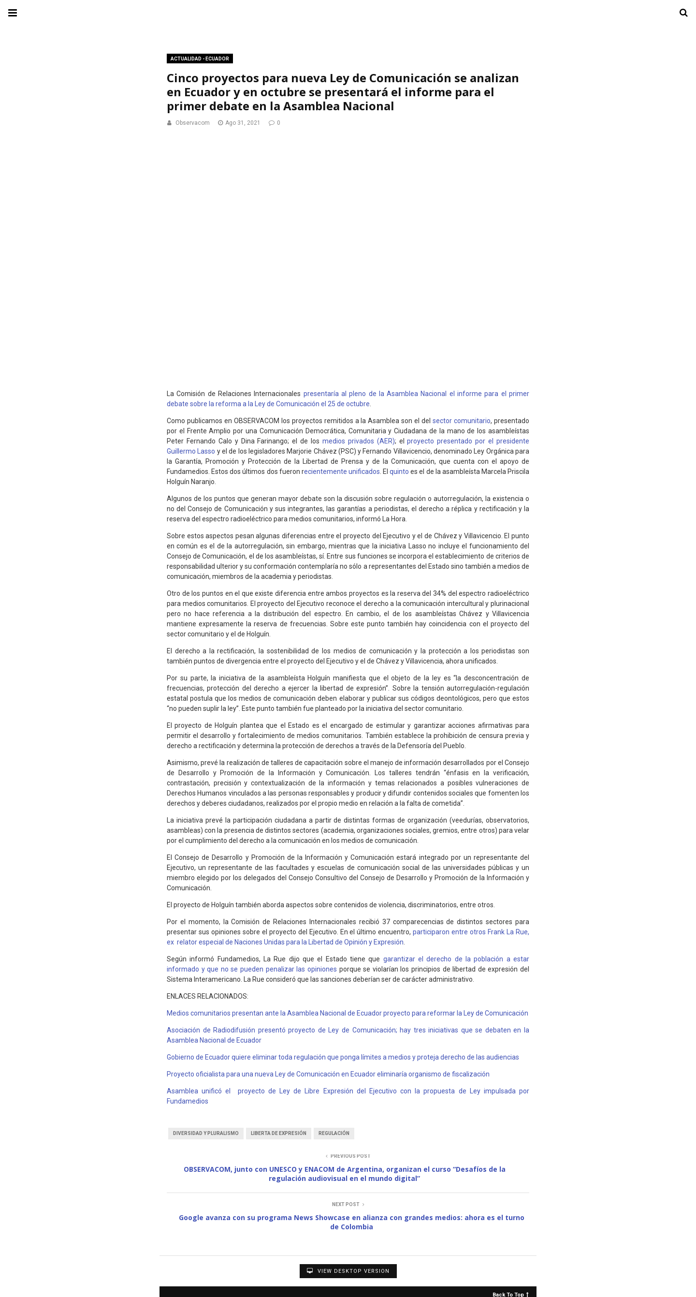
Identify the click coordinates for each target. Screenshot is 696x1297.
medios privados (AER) (358, 441)
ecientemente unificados (342, 471)
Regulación (334, 1133)
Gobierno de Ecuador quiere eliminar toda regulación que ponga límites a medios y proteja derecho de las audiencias (343, 1057)
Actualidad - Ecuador (200, 58)
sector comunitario (462, 421)
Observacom (192, 122)
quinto (399, 471)
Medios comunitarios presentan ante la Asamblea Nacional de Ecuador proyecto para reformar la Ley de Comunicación (347, 1013)
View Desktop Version (348, 1271)
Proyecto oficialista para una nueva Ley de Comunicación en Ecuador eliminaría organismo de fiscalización (328, 1074)
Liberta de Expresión (278, 1133)
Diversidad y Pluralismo (206, 1133)
